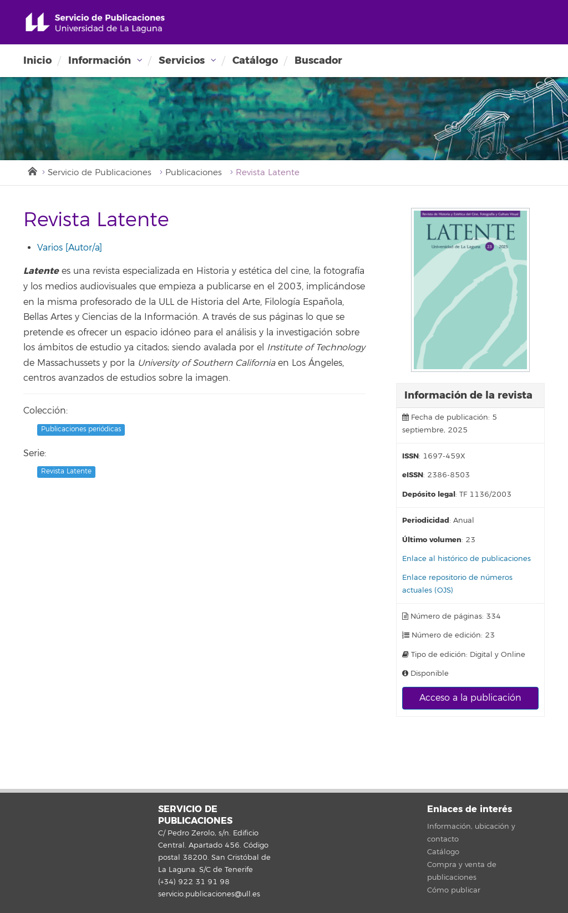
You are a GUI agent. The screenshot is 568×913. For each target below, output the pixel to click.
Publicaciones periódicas (81, 429)
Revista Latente (66, 471)
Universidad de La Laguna (95, 23)
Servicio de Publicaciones (99, 172)
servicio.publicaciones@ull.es (209, 894)
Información (99, 60)
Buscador (318, 60)
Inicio (37, 60)
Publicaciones (193, 172)
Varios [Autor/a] (69, 247)
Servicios (182, 60)
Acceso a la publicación (470, 697)
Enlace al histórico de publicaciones (466, 558)
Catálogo (255, 60)
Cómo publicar (453, 890)
